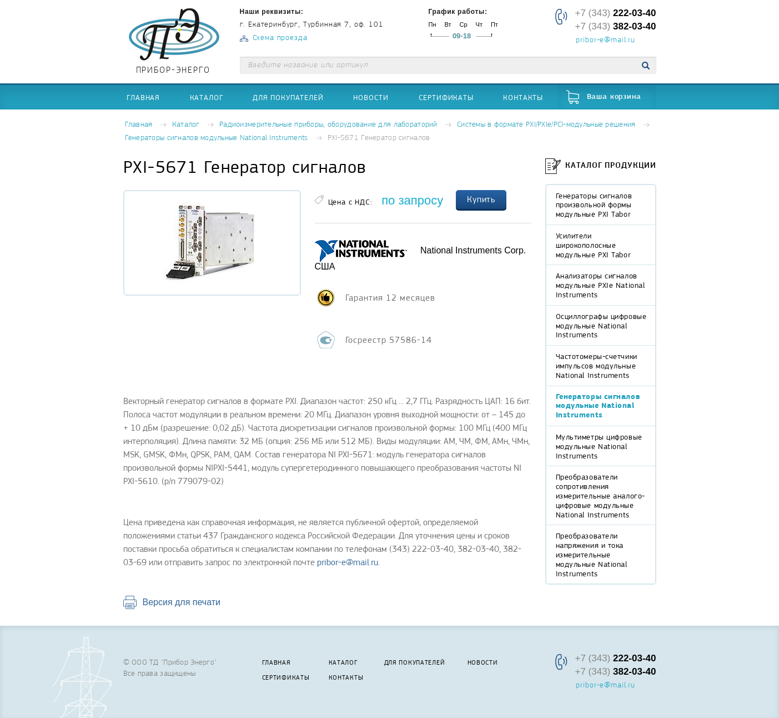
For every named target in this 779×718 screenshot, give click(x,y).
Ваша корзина (614, 97)
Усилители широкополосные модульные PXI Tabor (593, 245)
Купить (481, 200)
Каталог (206, 97)
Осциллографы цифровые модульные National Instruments (601, 326)
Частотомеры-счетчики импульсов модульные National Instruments (596, 366)
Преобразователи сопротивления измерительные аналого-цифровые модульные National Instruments (600, 495)
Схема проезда (280, 38)
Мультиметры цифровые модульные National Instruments (599, 446)
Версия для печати (181, 602)
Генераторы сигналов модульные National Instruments (216, 138)
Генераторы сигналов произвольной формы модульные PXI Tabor (594, 205)
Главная (143, 97)
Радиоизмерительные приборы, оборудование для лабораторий (328, 125)
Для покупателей (288, 97)
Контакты (523, 97)
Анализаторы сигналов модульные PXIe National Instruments (600, 285)
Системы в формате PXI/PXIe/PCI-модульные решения (546, 125)
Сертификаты (446, 97)
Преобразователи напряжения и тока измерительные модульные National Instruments (591, 554)
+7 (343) (615, 13)
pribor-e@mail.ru (605, 40)
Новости (371, 97)
